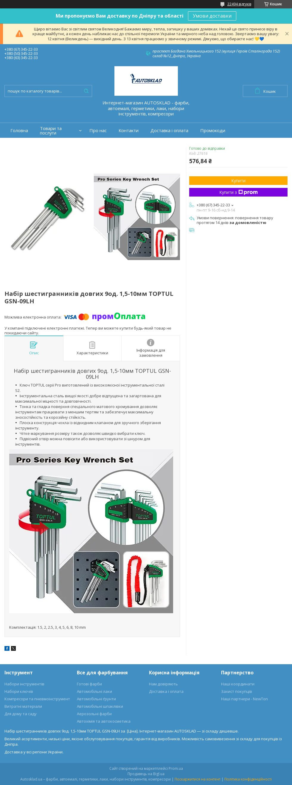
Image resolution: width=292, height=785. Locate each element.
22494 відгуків (239, 4)
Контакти (129, 130)
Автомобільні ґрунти (96, 698)
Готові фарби (89, 684)
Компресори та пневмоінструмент (37, 698)
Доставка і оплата (169, 130)
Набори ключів (18, 691)
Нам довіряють (163, 684)
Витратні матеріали (23, 706)
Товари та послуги (51, 130)
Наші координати (237, 684)
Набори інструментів (24, 684)
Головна (19, 130)
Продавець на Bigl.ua (146, 773)
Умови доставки (212, 16)
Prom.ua (176, 768)
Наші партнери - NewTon (244, 698)
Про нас (98, 130)
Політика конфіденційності (248, 779)
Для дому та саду (20, 713)
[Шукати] (86, 91)
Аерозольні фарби (94, 713)
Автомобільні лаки (94, 691)
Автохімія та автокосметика (104, 721)
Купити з (238, 192)
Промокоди (212, 130)
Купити (238, 180)
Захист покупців (236, 691)
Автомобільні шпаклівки (100, 706)
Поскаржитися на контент (197, 779)
